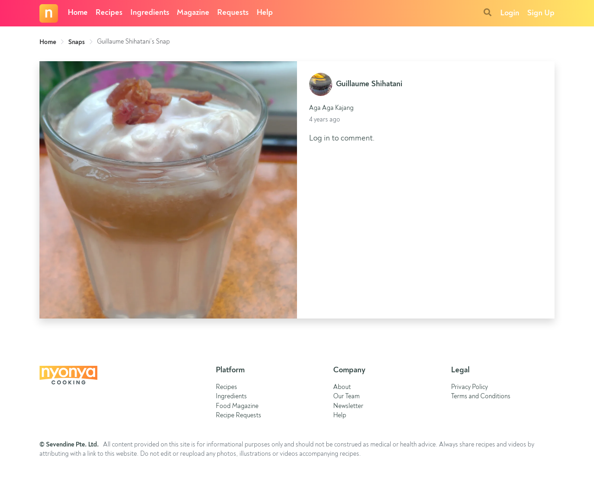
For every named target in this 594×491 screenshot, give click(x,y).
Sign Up (541, 13)
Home (78, 13)
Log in (319, 138)
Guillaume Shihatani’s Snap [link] (133, 41)
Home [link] (47, 42)
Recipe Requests (238, 416)
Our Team (346, 397)
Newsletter (348, 406)
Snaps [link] (76, 42)
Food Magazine (237, 406)
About (342, 387)
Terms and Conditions (480, 397)
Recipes (109, 13)
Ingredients (149, 13)
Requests (233, 13)
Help (265, 13)
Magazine (193, 13)
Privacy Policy (469, 387)
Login (509, 13)
